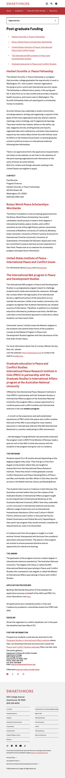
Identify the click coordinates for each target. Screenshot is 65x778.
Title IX (37, 726)
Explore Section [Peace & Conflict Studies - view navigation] (32, 21)
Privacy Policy (11, 757)
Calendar (8, 718)
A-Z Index (9, 709)
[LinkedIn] (16, 746)
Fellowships (41, 268)
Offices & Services (40, 718)
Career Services (10, 731)
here (29, 597)
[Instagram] (7, 746)
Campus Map (10, 726)
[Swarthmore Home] (20, 691)
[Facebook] (12, 746)
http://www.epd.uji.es (31, 353)
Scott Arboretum (39, 722)
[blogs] (19, 674)
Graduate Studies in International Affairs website (28, 640)
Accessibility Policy (13, 761)
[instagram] (25, 674)
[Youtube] (20, 746)
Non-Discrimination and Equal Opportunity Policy (22, 764)
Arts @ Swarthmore (11, 713)
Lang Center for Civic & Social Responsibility (47, 709)
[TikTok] (25, 746)
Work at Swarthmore (40, 735)
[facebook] (9, 674)
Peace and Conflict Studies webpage (23, 647)
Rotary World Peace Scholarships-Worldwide (32, 42)
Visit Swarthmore (39, 731)
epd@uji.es (18, 356)
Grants (29, 268)
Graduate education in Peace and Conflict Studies (34, 64)
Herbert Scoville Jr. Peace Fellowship (28, 37)
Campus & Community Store (14, 722)
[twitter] (14, 674)
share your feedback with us (39, 753)
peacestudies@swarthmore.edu (23, 664)
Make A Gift (38, 713)
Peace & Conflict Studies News (28, 670)
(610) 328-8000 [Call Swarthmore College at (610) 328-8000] (13, 703)
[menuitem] (47, 3)
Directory (9, 739)
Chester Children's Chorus (13, 735)
